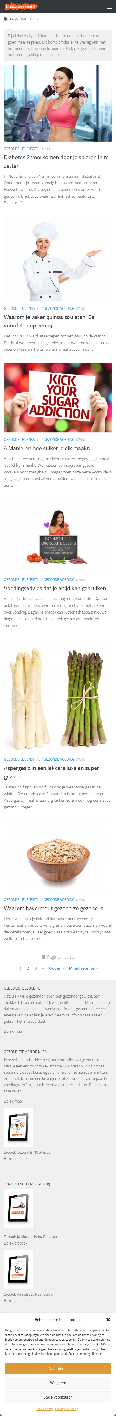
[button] (108, 1319)
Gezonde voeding (59, 308)
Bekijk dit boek (16, 1158)
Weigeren (58, 1383)
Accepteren (58, 1368)
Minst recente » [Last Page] (83, 968)
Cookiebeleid (44, 1409)
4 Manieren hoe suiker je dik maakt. (47, 448)
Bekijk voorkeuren (58, 1397)
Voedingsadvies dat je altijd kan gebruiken (55, 588)
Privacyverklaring (66, 1409)
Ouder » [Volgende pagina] (56, 968)
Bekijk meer (13, 1031)
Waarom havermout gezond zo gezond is (53, 908)
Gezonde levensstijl (22, 149)
